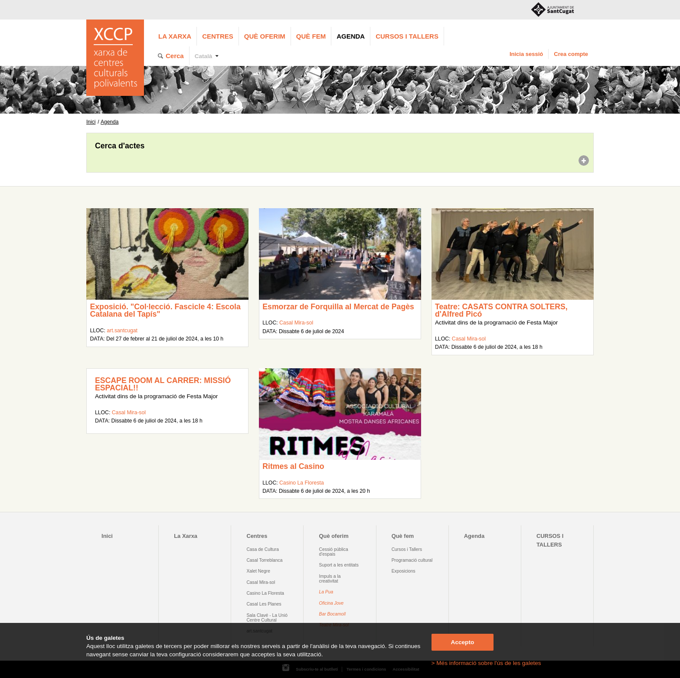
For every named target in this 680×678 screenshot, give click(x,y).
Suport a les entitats (339, 565)
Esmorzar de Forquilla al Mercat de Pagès (338, 306)
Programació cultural (412, 560)
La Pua (326, 592)
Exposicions (403, 571)
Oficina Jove (331, 603)
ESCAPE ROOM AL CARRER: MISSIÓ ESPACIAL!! (163, 384)
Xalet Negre (258, 571)
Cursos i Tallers (407, 549)
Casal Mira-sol (296, 323)
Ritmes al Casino (293, 466)
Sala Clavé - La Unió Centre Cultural (267, 617)
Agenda (351, 36)
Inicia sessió (526, 54)
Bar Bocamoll (332, 614)
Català (203, 56)
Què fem (311, 36)
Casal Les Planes (263, 604)
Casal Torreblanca (264, 560)
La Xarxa (174, 36)
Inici (90, 122)
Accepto (462, 642)
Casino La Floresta (301, 483)
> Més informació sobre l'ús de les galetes (486, 663)
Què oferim (264, 36)
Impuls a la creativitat (330, 578)
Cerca (175, 55)
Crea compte (571, 54)
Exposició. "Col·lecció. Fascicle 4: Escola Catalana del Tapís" (165, 310)
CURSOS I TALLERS (407, 36)
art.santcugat (122, 331)
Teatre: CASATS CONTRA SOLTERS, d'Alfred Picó (501, 310)
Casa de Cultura (262, 549)
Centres (217, 36)
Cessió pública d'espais (333, 552)
